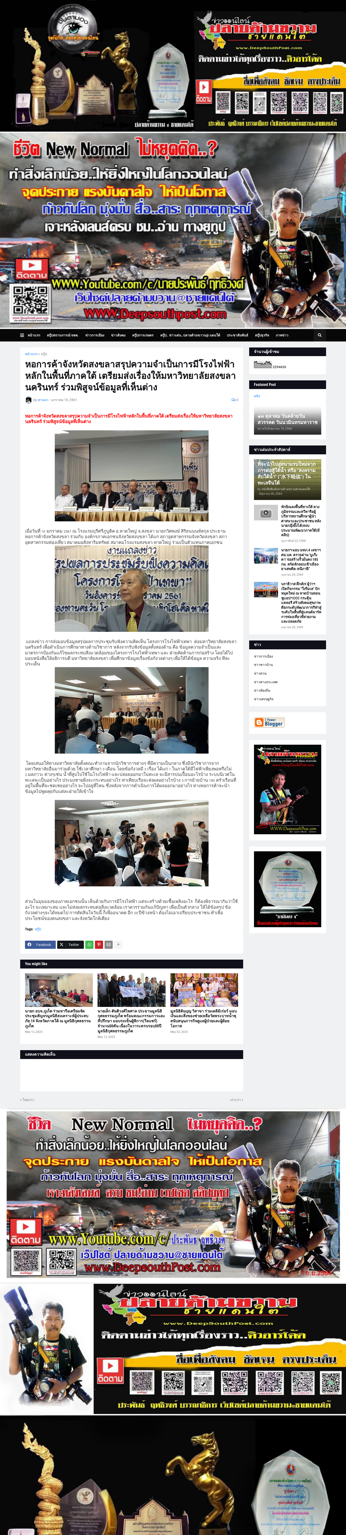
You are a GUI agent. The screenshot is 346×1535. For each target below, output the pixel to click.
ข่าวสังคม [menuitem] (118, 335)
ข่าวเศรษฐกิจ (263, 699)
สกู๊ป (44, 354)
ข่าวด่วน (260, 673)
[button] (24, 335)
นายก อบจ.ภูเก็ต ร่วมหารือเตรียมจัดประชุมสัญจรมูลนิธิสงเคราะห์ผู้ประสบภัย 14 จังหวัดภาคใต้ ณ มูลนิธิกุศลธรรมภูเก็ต (58, 1018)
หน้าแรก (31, 354)
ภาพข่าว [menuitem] (282, 335)
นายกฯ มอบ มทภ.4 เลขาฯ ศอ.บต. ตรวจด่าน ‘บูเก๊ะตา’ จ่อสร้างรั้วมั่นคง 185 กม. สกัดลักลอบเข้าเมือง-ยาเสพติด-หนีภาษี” (301, 559)
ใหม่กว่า (28, 1100)
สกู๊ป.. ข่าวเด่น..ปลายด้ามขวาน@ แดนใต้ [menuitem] (190, 335)
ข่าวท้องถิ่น (262, 690)
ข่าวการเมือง (263, 656)
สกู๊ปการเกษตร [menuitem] (143, 335)
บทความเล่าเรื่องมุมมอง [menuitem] (48, 348)
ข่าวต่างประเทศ (266, 682)
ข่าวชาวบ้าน (263, 665)
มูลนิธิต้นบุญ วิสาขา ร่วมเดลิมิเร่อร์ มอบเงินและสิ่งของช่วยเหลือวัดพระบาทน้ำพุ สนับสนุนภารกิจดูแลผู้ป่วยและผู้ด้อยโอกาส (203, 1018)
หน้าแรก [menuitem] (34, 335)
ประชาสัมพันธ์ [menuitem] (237, 335)
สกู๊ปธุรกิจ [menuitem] (262, 335)
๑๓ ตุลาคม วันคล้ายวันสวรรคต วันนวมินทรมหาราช (288, 419)
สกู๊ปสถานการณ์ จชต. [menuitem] (63, 335)
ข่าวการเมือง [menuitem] (94, 335)
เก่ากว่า (235, 1100)
